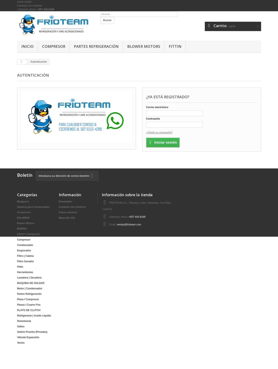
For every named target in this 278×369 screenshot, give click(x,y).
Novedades (65, 201)
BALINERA (23, 217)
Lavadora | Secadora (29, 277)
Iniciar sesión (24, 1)
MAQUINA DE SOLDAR (30, 283)
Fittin (175, 46)
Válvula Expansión (28, 337)
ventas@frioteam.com (129, 224)
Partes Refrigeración (96, 46)
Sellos (20, 326)
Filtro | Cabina (25, 255)
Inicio (27, 46)
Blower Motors (143, 46)
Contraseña (153, 118)
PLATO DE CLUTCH (28, 310)
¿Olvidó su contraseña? (159, 132)
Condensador (25, 245)
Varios (21, 342)
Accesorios (24, 212)
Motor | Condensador (29, 288)
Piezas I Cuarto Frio (28, 304)
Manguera (23, 201)
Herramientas (25, 272)
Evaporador (24, 250)
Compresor (53, 46)
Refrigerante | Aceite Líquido (34, 315)
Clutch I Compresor (28, 234)
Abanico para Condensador (33, 207)
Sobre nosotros (68, 212)
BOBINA (22, 228)
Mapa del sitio (67, 217)
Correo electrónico (157, 107)
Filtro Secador (25, 261)
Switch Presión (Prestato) (32, 331)
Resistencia (24, 321)
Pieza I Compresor (28, 299)
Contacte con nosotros (29, 5)
